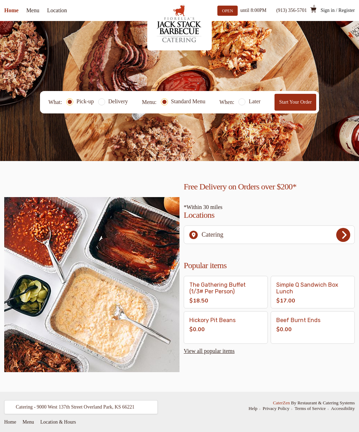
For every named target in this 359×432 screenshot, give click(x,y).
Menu (32, 10)
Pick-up (80, 101)
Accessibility (343, 408)
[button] (226, 292)
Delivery (113, 101)
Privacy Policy (276, 408)
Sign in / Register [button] (337, 10)
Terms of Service (310, 408)
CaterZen (281, 402)
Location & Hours (58, 422)
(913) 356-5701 (291, 10)
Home (11, 10)
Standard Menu (183, 101)
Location (57, 10)
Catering (269, 235)
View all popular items (209, 351)
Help (253, 408)
